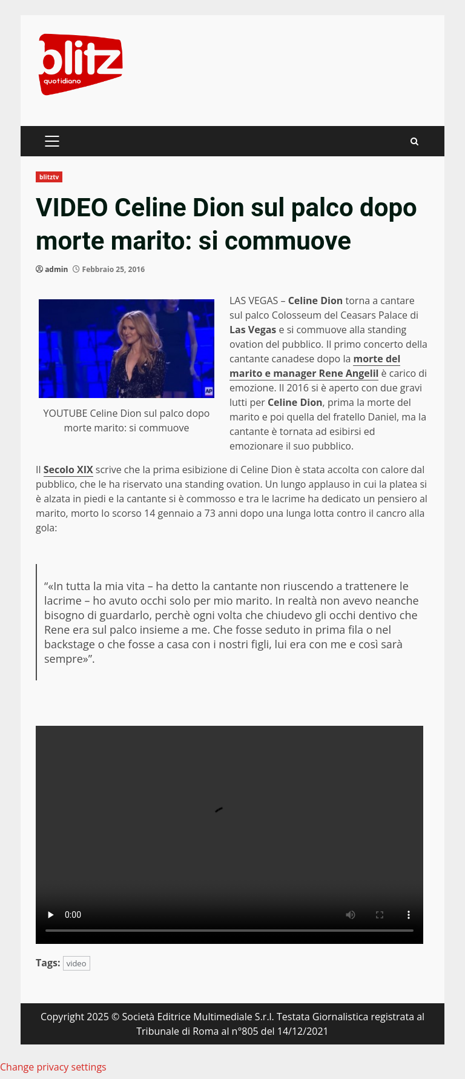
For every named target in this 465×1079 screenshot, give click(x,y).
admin (56, 269)
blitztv (49, 177)
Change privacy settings (53, 1067)
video (77, 963)
